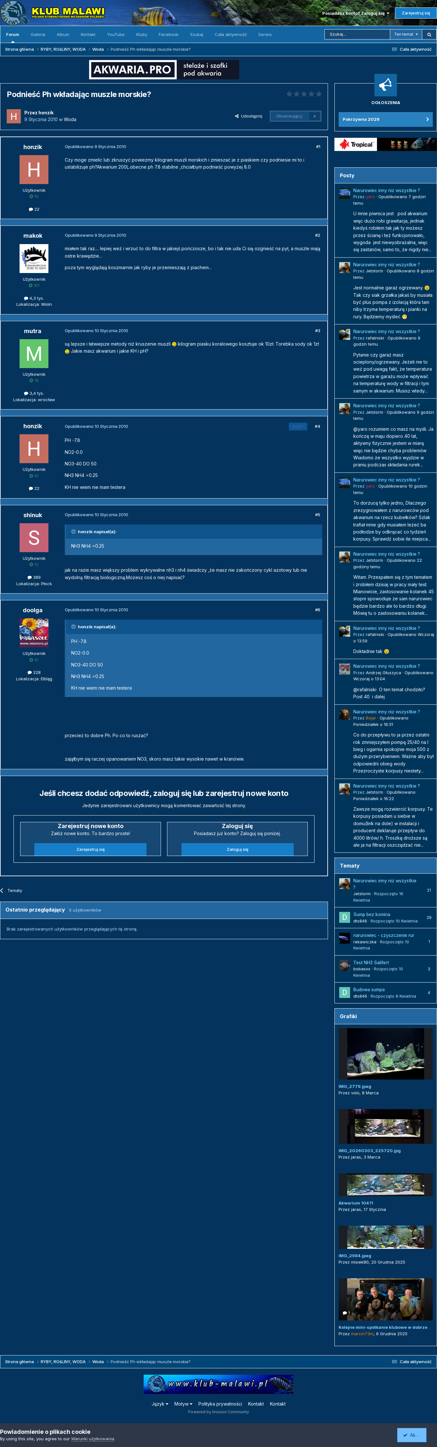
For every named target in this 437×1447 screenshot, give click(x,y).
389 (34, 577)
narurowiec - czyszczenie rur (383, 935)
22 (34, 209)
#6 (317, 609)
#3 (317, 330)
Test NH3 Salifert (371, 962)
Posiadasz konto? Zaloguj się (355, 13)
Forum (12, 37)
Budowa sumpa (369, 989)
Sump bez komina (371, 914)
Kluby (141, 34)
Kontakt (88, 34)
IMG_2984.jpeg (355, 1255)
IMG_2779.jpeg (355, 1086)
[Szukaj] (357, 34)
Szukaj (196, 34)
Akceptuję (416, 1435)
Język (160, 1404)
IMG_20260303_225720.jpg (370, 1150)
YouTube (116, 34)
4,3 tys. (34, 298)
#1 (318, 146)
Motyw (183, 1404)
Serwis (265, 34)
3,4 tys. (34, 393)
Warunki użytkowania (92, 1438)
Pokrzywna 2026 (361, 119)
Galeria (38, 34)
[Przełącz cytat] (74, 531)
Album (63, 34)
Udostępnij (248, 116)
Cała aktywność (231, 34)
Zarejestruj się (416, 12)
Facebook (169, 34)
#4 (317, 426)
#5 (317, 514)
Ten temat (403, 34)
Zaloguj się (237, 849)
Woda (70, 119)
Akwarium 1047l (356, 1202)
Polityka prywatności (220, 1404)
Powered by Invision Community (218, 1411)
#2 (317, 235)
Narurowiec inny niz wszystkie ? (386, 190)
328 (34, 672)
